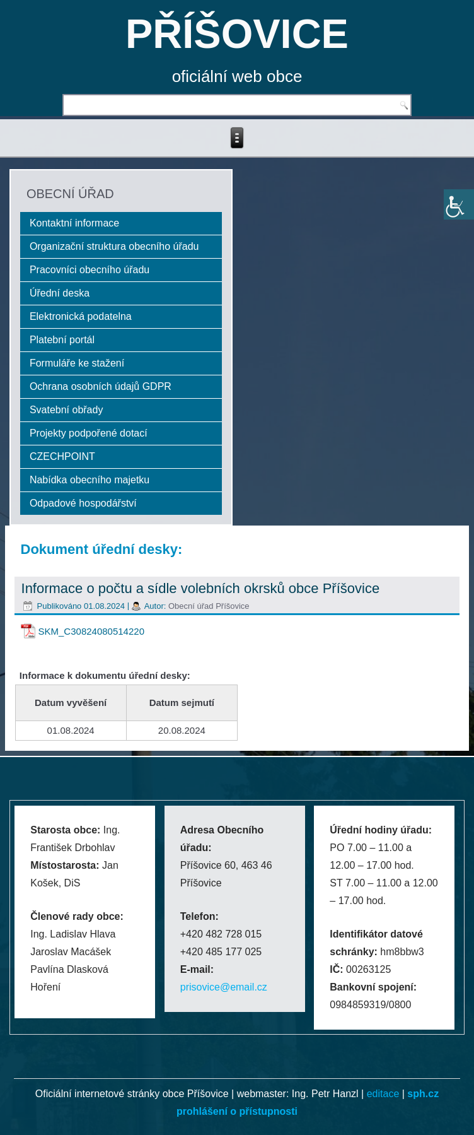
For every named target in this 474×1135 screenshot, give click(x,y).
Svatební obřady (66, 409)
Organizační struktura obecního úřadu (114, 246)
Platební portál (62, 339)
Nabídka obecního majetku (89, 479)
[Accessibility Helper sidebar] (459, 204)
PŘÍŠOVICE (237, 34)
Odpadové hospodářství (83, 503)
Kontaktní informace (74, 223)
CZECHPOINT (62, 456)
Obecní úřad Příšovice (209, 606)
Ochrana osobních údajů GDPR (100, 386)
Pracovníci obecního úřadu (89, 269)
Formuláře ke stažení (77, 363)
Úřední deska (60, 293)
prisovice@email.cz (223, 987)
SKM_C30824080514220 (91, 631)
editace (383, 1093)
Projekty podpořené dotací (88, 433)
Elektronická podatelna (81, 316)
